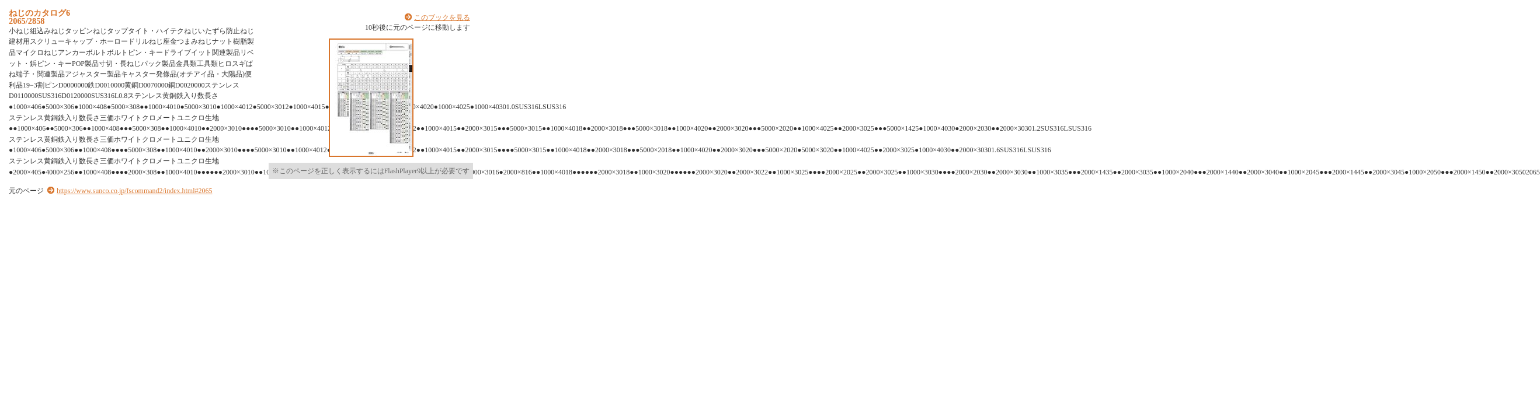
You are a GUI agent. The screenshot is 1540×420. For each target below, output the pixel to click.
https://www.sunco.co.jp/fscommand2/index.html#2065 (135, 191)
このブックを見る (442, 17)
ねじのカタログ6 (39, 13)
